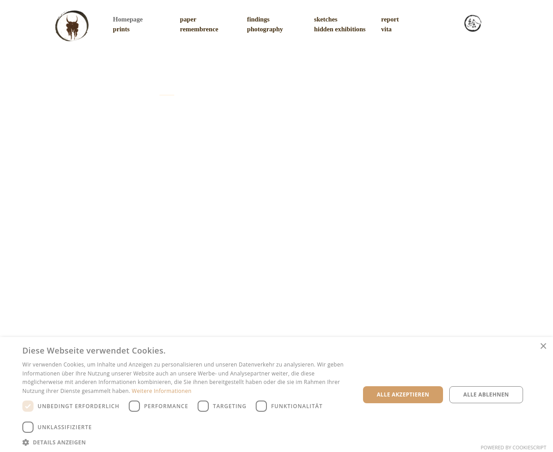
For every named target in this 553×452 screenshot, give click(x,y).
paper (188, 19)
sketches (326, 19)
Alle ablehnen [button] (486, 394)
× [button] (543, 346)
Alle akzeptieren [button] (403, 394)
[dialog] (276, 394)
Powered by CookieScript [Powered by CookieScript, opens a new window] (513, 447)
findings (258, 19)
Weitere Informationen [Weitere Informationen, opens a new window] (162, 391)
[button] (186, 441)
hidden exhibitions (340, 29)
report (390, 19)
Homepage (128, 19)
